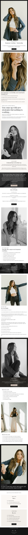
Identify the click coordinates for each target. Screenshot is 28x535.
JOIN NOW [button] (14, 524)
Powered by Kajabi (14, 532)
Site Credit (14, 533)
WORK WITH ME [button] (14, 185)
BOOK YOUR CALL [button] (14, 506)
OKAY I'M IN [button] (14, 204)
